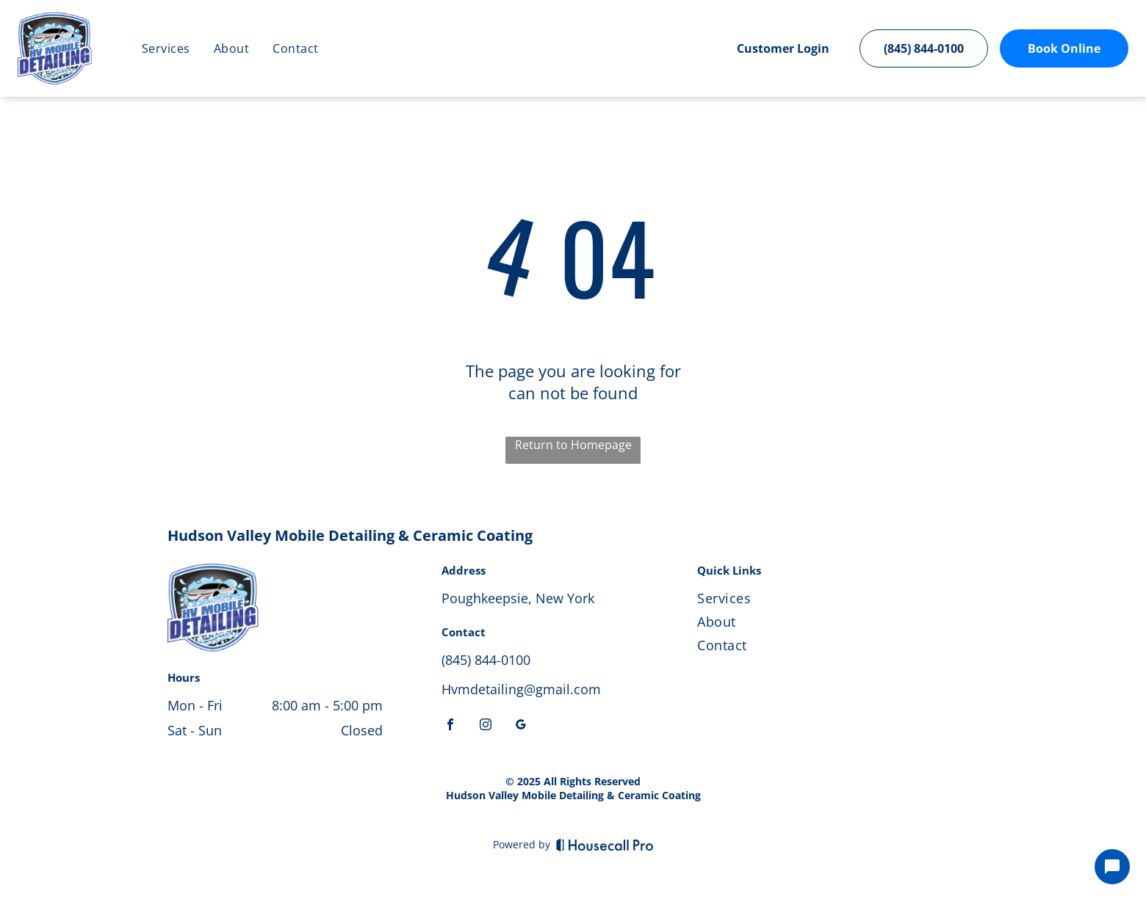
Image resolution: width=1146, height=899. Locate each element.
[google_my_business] (521, 726)
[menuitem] (166, 48)
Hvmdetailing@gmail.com (521, 689)
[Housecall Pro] (605, 844)
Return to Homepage (573, 445)
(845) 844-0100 (486, 660)
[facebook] (450, 726)
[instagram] (485, 726)
